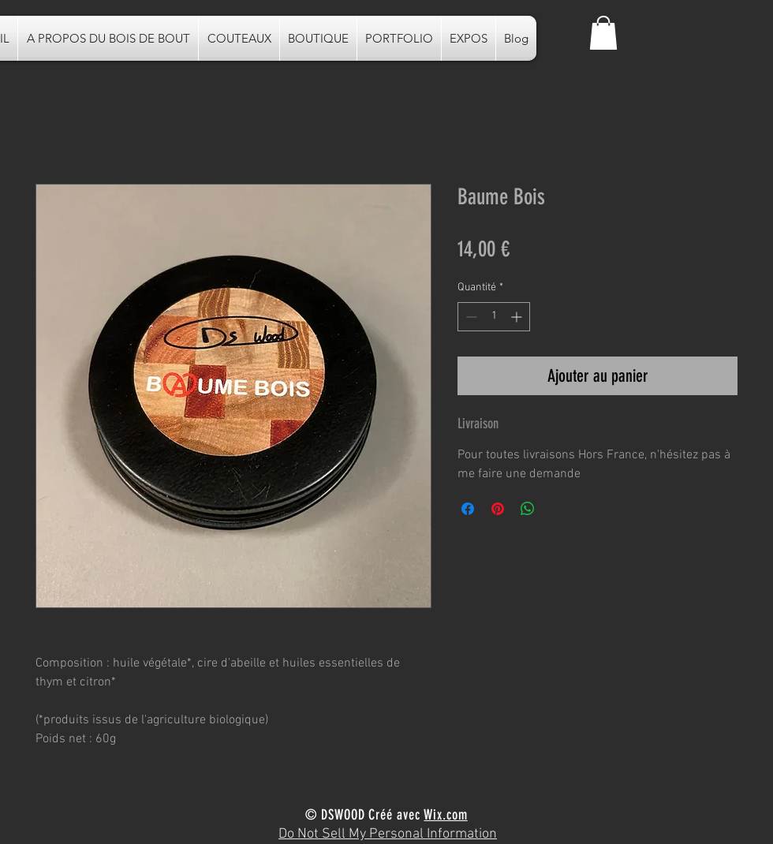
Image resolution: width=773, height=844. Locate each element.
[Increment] (518, 317)
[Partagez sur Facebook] (467, 508)
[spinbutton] (494, 317)
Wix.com (445, 814)
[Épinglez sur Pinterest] (497, 508)
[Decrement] (470, 317)
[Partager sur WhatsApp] (527, 508)
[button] (603, 33)
